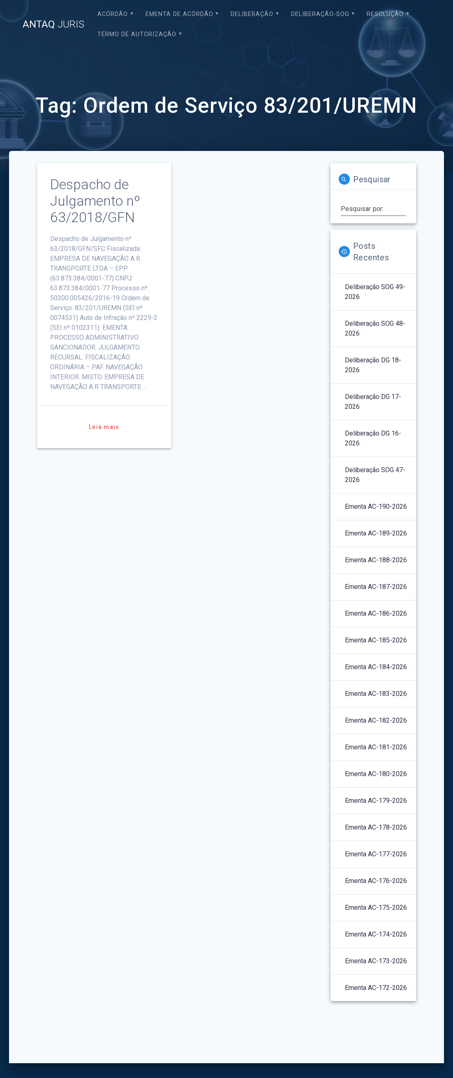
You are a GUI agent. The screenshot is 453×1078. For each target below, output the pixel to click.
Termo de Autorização (136, 34)
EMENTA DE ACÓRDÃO (179, 14)
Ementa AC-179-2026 (376, 800)
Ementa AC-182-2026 (376, 720)
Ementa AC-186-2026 (376, 613)
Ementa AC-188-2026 (376, 560)
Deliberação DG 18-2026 (373, 365)
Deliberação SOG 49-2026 (375, 292)
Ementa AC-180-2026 (376, 774)
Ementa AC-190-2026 (376, 506)
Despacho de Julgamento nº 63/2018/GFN (95, 200)
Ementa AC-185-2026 (376, 640)
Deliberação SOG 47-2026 (375, 475)
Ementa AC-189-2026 (376, 533)
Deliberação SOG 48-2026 (375, 328)
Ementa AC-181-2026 (376, 747)
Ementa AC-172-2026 (376, 988)
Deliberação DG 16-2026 (373, 438)
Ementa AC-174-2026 (376, 934)
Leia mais (104, 427)
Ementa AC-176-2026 (376, 881)
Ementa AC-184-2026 (376, 667)
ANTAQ (53, 24)
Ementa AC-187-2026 (376, 587)
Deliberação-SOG (320, 14)
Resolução (385, 14)
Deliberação (252, 14)
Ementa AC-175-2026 (376, 907)
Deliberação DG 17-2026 (373, 401)
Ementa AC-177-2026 (376, 854)
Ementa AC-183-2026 (376, 694)
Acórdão (112, 14)
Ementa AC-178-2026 (376, 827)
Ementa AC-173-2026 (376, 961)
